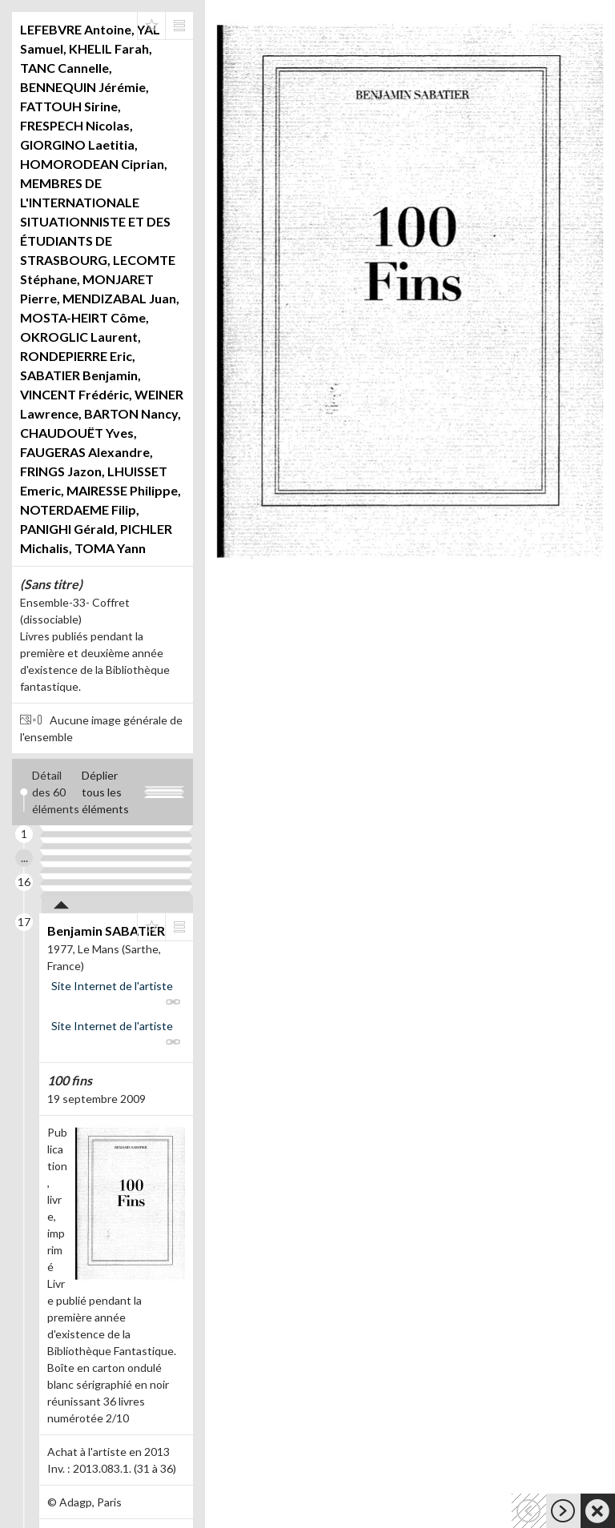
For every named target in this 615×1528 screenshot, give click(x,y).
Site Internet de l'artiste (112, 986)
